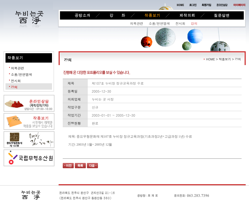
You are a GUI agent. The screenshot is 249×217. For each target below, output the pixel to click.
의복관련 (136, 23)
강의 (194, 23)
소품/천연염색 (159, 23)
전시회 (180, 23)
